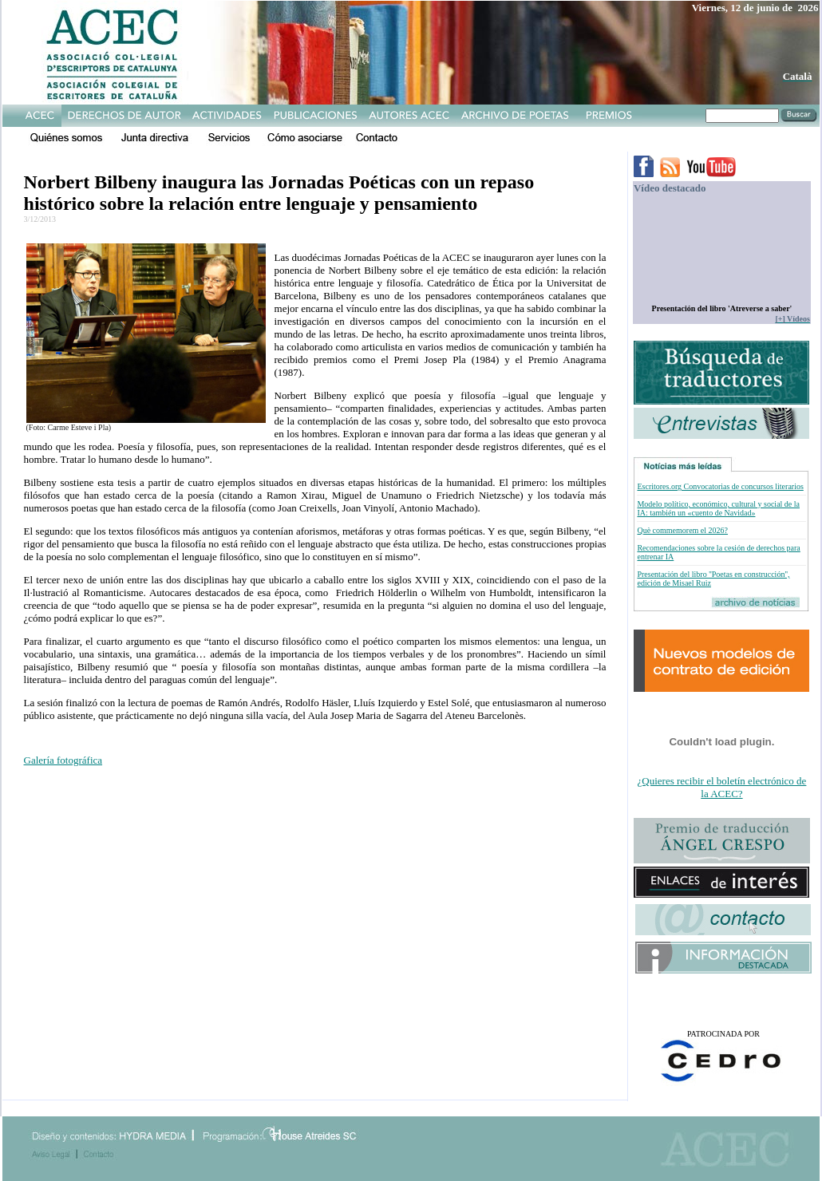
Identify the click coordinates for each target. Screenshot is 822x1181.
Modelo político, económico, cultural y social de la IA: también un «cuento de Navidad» (718, 508)
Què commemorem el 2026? (682, 530)
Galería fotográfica (63, 760)
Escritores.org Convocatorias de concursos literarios (720, 486)
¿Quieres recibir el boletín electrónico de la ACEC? (722, 787)
